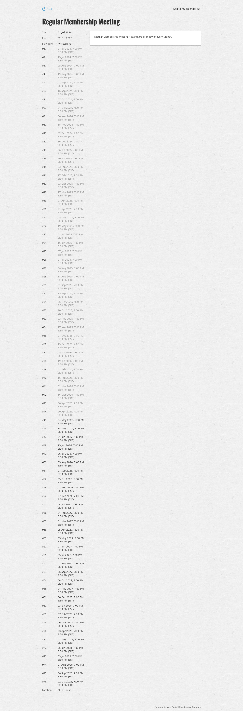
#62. (44, 563)
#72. (44, 647)
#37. (44, 352)
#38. (44, 361)
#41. (44, 386)
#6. (44, 90)
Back (49, 9)
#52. (44, 479)
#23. (44, 234)
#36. (44, 344)
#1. (44, 48)
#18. (44, 192)
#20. (44, 209)
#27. (44, 268)
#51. (44, 470)
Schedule (47, 43)
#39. (44, 369)
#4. (44, 74)
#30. (44, 293)
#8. (44, 107)
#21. (44, 217)
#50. (44, 462)
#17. (44, 183)
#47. (44, 436)
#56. (44, 512)
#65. (44, 588)
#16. (44, 175)
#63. (44, 571)
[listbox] (187, 9)
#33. (44, 318)
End (44, 38)
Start (45, 32)
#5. (44, 82)
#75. (44, 673)
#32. (44, 310)
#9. (44, 116)
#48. (44, 445)
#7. (44, 99)
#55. (44, 504)
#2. (44, 57)
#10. (44, 124)
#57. (44, 521)
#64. (44, 580)
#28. (44, 276)
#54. (44, 496)
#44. (44, 411)
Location (47, 690)
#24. (44, 242)
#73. (44, 656)
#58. (44, 529)
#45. (44, 420)
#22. (44, 225)
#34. (44, 327)
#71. (44, 639)
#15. (44, 166)
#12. (44, 141)
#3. (44, 65)
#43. (44, 403)
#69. (44, 622)
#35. (44, 335)
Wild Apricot (173, 707)
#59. (44, 538)
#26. (44, 259)
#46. (44, 428)
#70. (44, 631)
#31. (44, 301)
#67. (44, 605)
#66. (44, 597)
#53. (44, 487)
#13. (44, 150)
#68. (44, 614)
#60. (44, 546)
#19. (44, 200)
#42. (44, 394)
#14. (44, 158)
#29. (44, 285)
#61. (44, 555)
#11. (44, 133)
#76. (44, 681)
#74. (44, 664)
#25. (44, 251)
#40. (44, 377)
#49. (44, 453)
